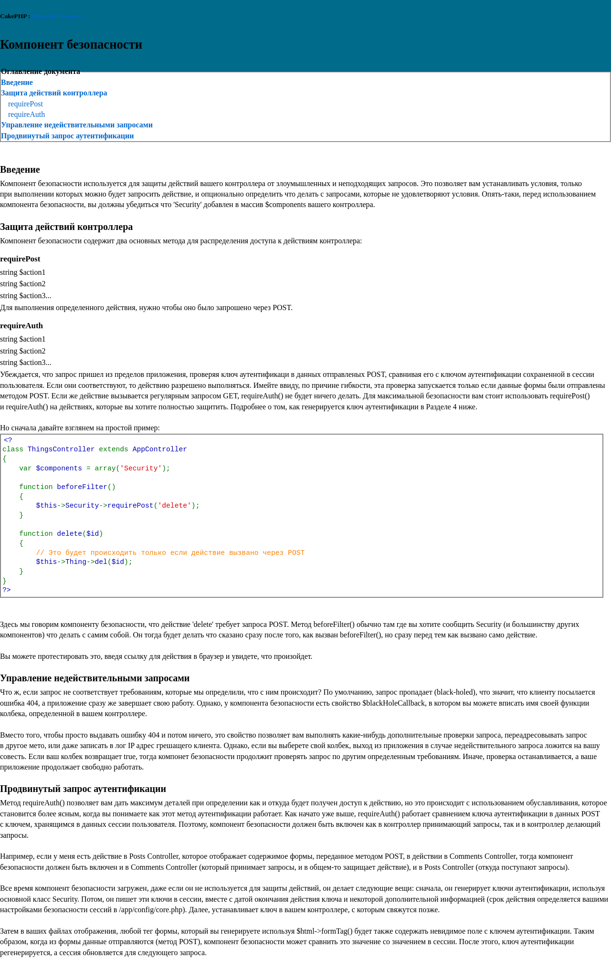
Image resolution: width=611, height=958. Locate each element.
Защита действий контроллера (54, 93)
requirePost (25, 104)
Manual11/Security (58, 16)
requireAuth (26, 114)
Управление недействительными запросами (77, 125)
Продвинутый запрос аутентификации (67, 136)
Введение (17, 82)
